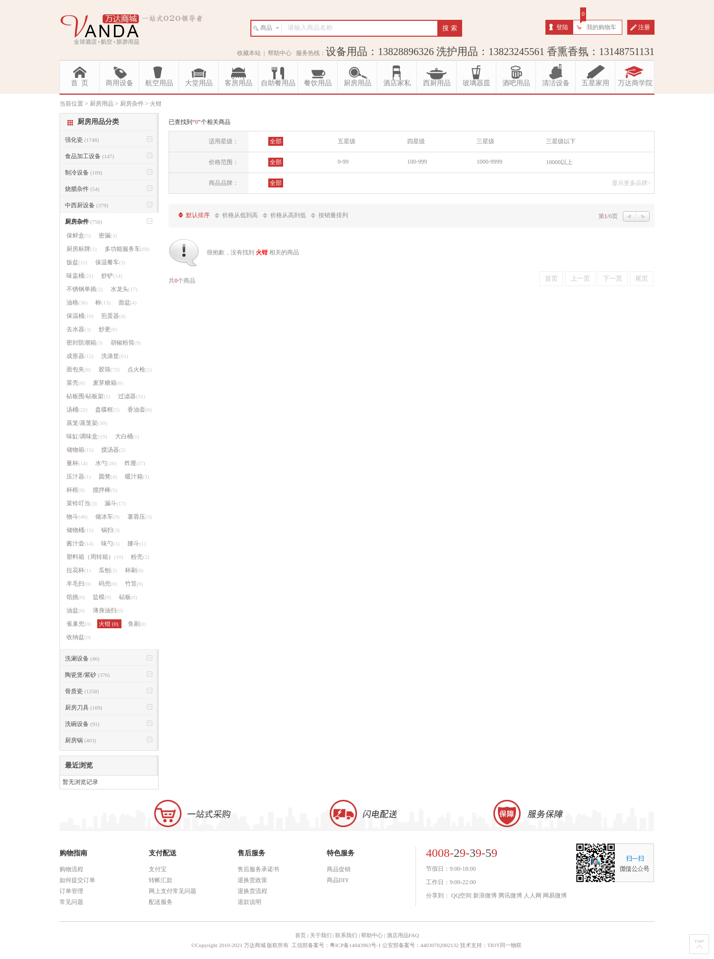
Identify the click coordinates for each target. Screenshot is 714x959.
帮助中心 (280, 53)
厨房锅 (80, 740)
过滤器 (131, 396)
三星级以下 (561, 141)
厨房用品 (357, 83)
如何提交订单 (77, 880)
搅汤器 (113, 449)
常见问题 (71, 902)
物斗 (76, 516)
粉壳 (140, 556)
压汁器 (78, 476)
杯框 (75, 489)
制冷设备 (83, 172)
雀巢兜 (78, 623)
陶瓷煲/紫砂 (87, 674)
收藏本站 (249, 53)
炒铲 (111, 275)
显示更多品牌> (631, 183)
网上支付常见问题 (172, 891)
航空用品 (159, 83)
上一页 (580, 278)
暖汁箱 (137, 476)
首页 (551, 278)
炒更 (108, 329)
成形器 (79, 356)
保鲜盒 (78, 235)
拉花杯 (78, 570)
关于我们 (321, 935)
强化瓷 (82, 139)
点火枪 (139, 369)
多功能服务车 (127, 248)
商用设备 (119, 83)
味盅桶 (79, 275)
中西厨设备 (86, 205)
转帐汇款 (161, 880)
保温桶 (79, 315)
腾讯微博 (510, 895)
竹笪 (134, 583)
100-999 (417, 161)
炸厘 (134, 463)
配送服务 (161, 902)
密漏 (108, 235)
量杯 (76, 463)
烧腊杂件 (82, 188)
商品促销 (339, 869)
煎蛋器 (113, 315)
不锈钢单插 (84, 289)
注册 (644, 27)
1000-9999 (489, 161)
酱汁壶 (79, 543)
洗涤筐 (114, 356)
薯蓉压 (139, 516)
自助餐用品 (278, 83)
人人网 (532, 895)
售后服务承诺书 (258, 869)
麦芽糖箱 (108, 382)
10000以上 (559, 162)
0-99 (343, 161)
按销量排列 (333, 215)
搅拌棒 (105, 489)
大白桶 (127, 436)
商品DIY (338, 880)
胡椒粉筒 (126, 342)
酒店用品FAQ (403, 935)
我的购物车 (601, 27)
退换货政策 (252, 880)
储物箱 (79, 449)
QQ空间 (461, 895)
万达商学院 (635, 83)
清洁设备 (556, 83)
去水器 (78, 329)
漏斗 (115, 503)
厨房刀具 (83, 707)
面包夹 (78, 369)
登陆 (562, 27)
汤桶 (76, 409)
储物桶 (79, 530)
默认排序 (198, 215)
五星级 (347, 141)
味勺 (110, 543)
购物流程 (71, 869)
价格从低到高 (240, 215)
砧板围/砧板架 (88, 396)
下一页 (612, 278)
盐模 (102, 597)
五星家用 (595, 83)
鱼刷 (137, 623)
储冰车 (107, 516)
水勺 (105, 463)
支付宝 (158, 869)
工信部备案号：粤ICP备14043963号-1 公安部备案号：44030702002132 (375, 945)
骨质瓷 (82, 691)
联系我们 (346, 935)
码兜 (108, 583)
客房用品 (238, 83)
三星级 (485, 141)
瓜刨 (108, 570)
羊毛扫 (78, 583)
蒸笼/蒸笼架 (86, 423)
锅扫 (110, 530)
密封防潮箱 (84, 342)
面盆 (128, 302)
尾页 (641, 278)
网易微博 (555, 895)
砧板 (128, 597)
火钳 (109, 624)
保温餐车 (110, 262)
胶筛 (109, 369)
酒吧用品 (516, 83)
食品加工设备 (89, 156)
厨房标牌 (81, 248)
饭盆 (76, 262)
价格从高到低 (288, 215)
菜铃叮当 (81, 503)
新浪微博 (485, 895)
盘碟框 (107, 409)
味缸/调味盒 (86, 436)
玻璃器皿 (476, 83)
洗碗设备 (82, 723)
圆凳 (108, 476)
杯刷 (134, 570)
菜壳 (75, 382)
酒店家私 (397, 83)
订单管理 (71, 891)
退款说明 (249, 902)
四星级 (416, 141)
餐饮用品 (318, 83)
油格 (76, 302)
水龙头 (124, 289)
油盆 (75, 610)
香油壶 (139, 409)
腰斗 (136, 543)
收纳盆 (78, 637)
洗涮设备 (82, 658)
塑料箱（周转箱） (94, 556)
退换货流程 (252, 891)
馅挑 (75, 597)
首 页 (79, 83)
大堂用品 (199, 83)
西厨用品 (437, 83)
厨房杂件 (83, 221)
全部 (276, 141)
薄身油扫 (108, 610)
